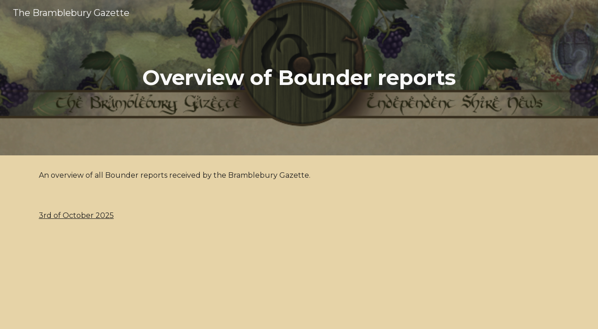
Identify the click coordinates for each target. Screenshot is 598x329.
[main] (299, 78)
